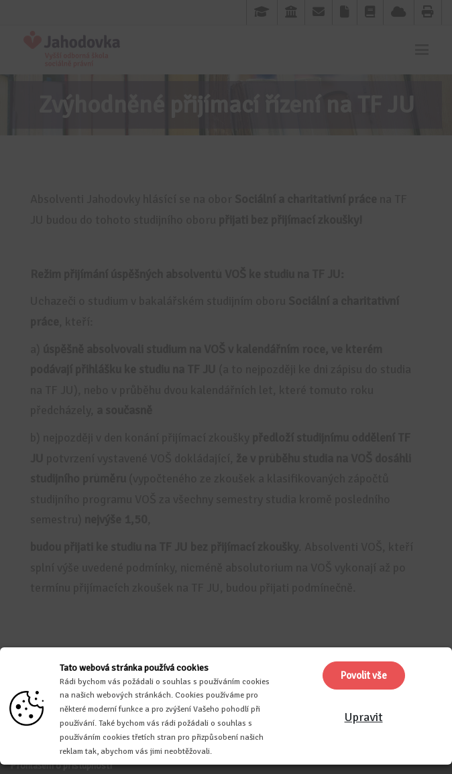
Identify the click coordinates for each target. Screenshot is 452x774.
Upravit (364, 717)
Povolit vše (364, 675)
